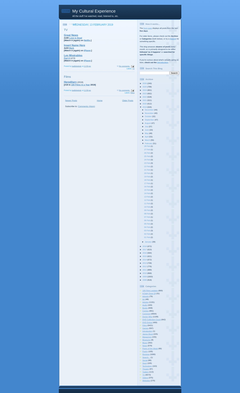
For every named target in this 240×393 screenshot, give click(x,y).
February (149, 143)
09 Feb (147, 210)
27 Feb (147, 149)
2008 (145, 280)
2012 (145, 266)
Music (144, 343)
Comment (146, 314)
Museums (146, 340)
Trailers (145, 372)
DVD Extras (147, 322)
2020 (145, 104)
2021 (145, 100)
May (147, 133)
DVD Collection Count (151, 319)
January (148, 242)
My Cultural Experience (94, 11)
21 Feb (147, 170)
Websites (146, 380)
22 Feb (147, 166)
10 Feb (147, 207)
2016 (145, 253)
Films (67, 76)
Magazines (147, 337)
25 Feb (147, 156)
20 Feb (147, 173)
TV (66, 30)
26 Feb (147, 153)
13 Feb (147, 197)
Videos (145, 378)
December (149, 110)
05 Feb (147, 224)
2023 (145, 93)
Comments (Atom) (86, 106)
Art (143, 299)
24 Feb (147, 160)
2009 (145, 276)
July (147, 126)
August (148, 123)
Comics (145, 311)
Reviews (146, 354)
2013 (145, 263)
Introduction (147, 331)
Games (145, 328)
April (147, 137)
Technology (147, 366)
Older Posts (127, 100)
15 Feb (147, 190)
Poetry (145, 351)
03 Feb (147, 230)
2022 (145, 97)
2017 (145, 249)
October (148, 116)
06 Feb (147, 220)
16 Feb (147, 186)
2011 (145, 270)
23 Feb (147, 163)
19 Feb (147, 176)
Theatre (145, 369)
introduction (162, 62)
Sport (144, 363)
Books (145, 308)
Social (145, 360)
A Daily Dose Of (149, 293)
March (148, 140)
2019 (145, 107)
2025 (145, 87)
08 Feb (147, 214)
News (144, 346)
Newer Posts (71, 100)
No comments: (124, 66)
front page (147, 28)
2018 (145, 246)
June (147, 130)
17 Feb (147, 183)
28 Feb (147, 146)
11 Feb (147, 203)
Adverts (145, 296)
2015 (145, 256)
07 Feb (147, 217)
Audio (144, 305)
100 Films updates (150, 290)
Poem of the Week (150, 348)
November (149, 113)
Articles (145, 302)
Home (100, 100)
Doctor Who (147, 317)
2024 (145, 90)
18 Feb (147, 180)
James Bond (147, 334)
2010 (145, 273)
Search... (146, 357)
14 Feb (147, 193)
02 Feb (147, 234)
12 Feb (147, 200)
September (150, 120)
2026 (145, 83)
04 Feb (147, 227)
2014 (145, 260)
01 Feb (147, 237)
